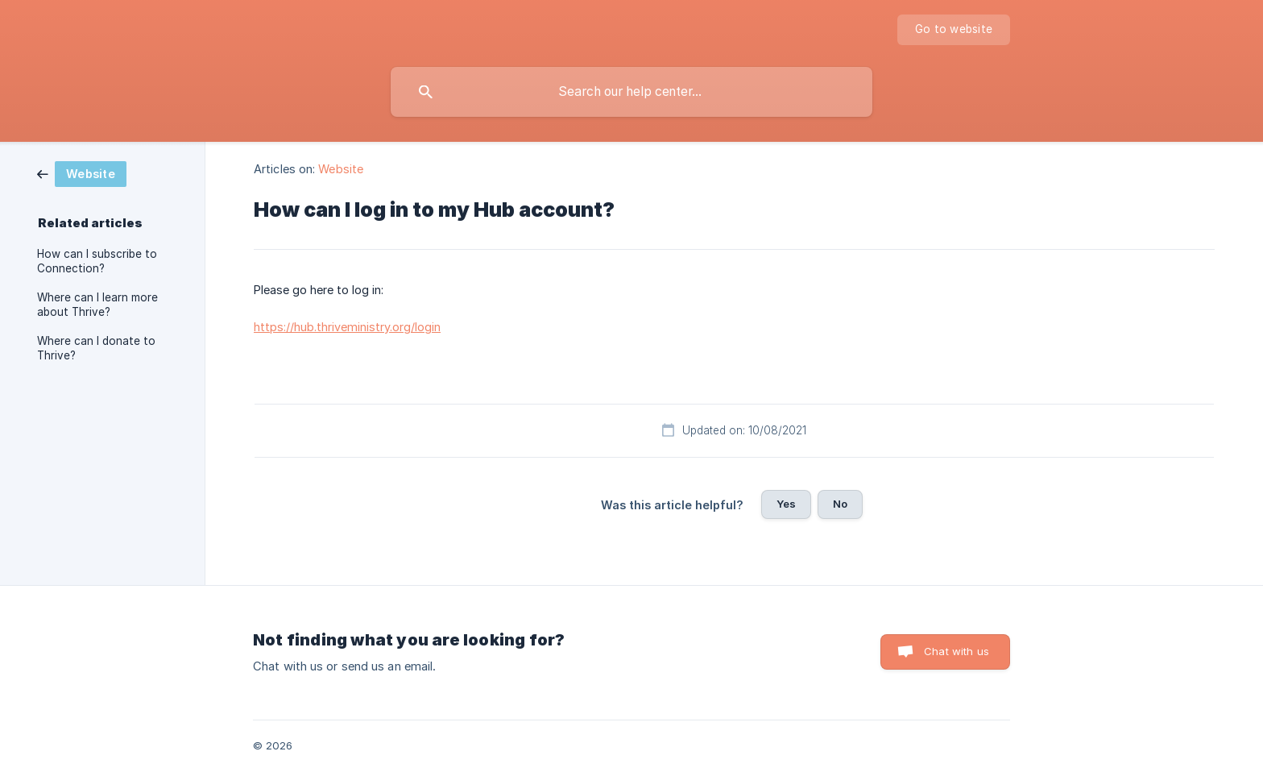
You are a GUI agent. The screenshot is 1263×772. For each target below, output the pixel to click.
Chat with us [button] (956, 651)
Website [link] (340, 169)
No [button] (840, 503)
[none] (953, 30)
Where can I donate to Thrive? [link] (96, 348)
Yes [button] (786, 503)
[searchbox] (631, 92)
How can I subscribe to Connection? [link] (97, 261)
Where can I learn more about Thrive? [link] (97, 304)
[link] (81, 173)
